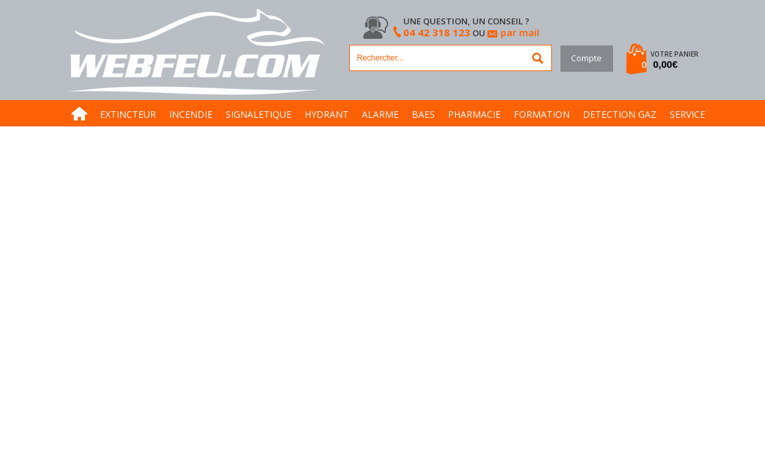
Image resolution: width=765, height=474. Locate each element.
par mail (520, 32)
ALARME (380, 114)
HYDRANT (327, 114)
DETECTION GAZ (619, 114)
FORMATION (542, 114)
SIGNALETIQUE (258, 114)
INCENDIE (190, 114)
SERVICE (687, 114)
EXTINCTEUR (128, 114)
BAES (423, 114)
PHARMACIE (474, 114)
